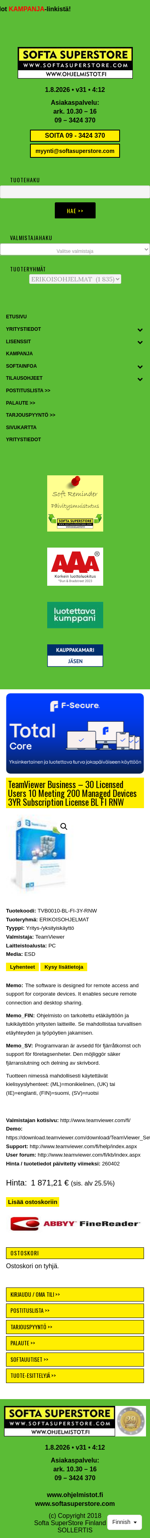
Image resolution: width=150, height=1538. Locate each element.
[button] (75, 733)
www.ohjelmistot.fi (75, 1494)
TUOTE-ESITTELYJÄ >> (33, 1375)
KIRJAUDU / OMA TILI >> (35, 1294)
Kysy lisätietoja (63, 967)
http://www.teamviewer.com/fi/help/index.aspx (83, 1146)
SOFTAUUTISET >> (29, 1359)
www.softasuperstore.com (75, 1503)
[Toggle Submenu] (140, 329)
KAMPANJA (29, 9)
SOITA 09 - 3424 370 (75, 135)
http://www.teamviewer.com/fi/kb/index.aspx (89, 1155)
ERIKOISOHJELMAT (64, 920)
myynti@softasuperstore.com (75, 151)
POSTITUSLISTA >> (30, 1310)
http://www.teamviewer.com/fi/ (95, 1120)
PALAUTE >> (22, 1342)
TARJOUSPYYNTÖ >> (31, 1326)
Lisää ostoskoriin (32, 1201)
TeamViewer (49, 937)
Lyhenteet (22, 967)
